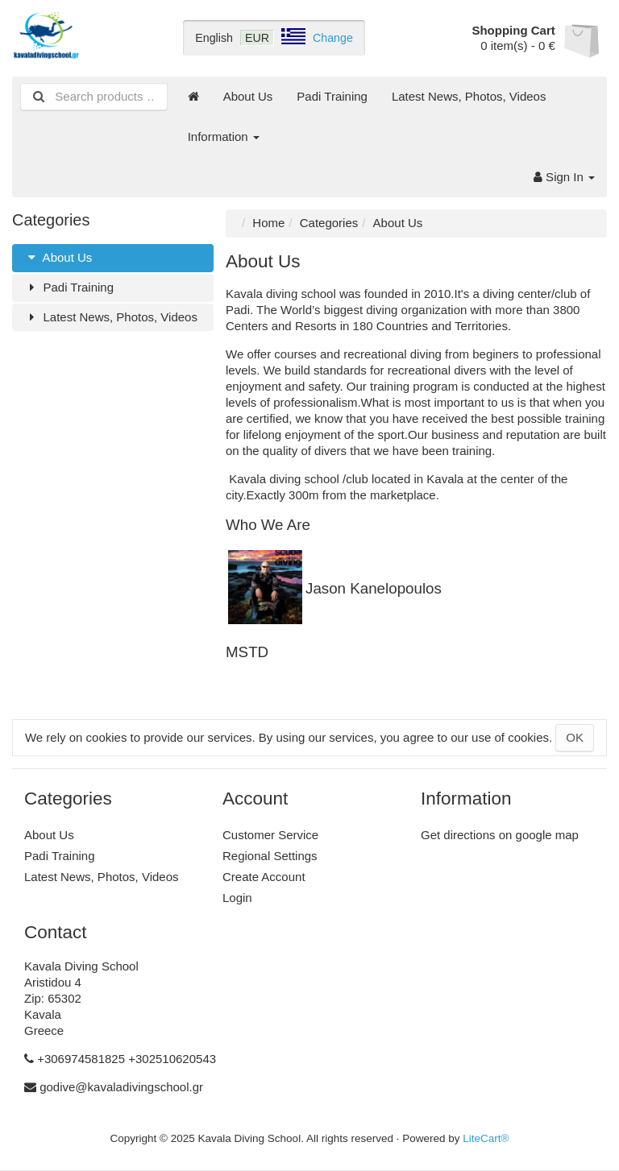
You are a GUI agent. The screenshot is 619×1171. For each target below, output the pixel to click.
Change (333, 37)
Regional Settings (270, 856)
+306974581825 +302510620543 (126, 1058)
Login (237, 897)
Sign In (564, 177)
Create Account (263, 876)
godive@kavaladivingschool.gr (121, 1087)
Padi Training (332, 96)
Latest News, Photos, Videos (469, 96)
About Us (248, 96)
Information (224, 136)
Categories (329, 223)
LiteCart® (486, 1138)
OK (575, 737)
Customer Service (270, 835)
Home (268, 223)
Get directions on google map (500, 835)
